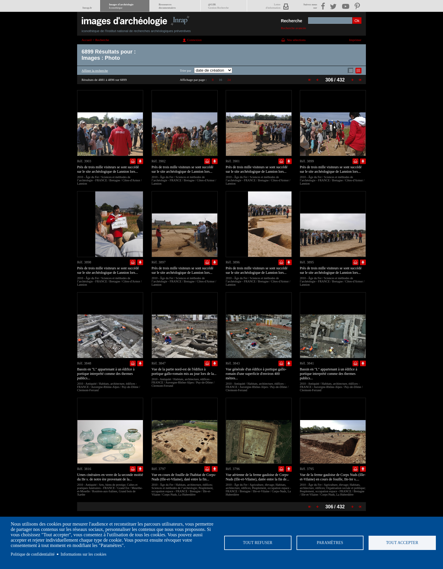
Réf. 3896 (233, 262)
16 (220, 79)
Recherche (291, 20)
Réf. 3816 (84, 469)
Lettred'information (273, 6)
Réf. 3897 (159, 262)
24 (229, 79)
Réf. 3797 (159, 469)
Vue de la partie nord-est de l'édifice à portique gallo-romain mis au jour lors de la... (184, 371)
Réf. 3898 (84, 262)
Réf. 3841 (307, 363)
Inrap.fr (87, 7)
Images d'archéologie (121, 6)
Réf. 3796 (233, 469)
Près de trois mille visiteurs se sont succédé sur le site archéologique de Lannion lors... (108, 169)
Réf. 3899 (307, 161)
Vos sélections (296, 40)
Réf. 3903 (84, 161)
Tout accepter (402, 542)
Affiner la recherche (95, 70)
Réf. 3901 (233, 161)
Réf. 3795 (307, 469)
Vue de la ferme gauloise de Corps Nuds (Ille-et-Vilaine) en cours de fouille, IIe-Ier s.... (333, 477)
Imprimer (355, 40)
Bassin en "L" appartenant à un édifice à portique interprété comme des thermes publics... (106, 373)
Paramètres (330, 542)
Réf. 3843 (233, 363)
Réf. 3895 (307, 262)
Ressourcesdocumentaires (167, 6)
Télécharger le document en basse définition (140, 161)
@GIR (218, 6)
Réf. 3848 (84, 363)
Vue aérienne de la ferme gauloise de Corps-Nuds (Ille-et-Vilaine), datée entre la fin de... (257, 477)
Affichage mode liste (358, 70)
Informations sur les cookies (84, 554)
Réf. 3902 (159, 161)
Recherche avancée (293, 28)
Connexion (194, 40)
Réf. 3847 (159, 363)
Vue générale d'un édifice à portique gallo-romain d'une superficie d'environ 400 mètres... (256, 373)
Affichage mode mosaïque (351, 70)
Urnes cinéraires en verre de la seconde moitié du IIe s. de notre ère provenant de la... (110, 477)
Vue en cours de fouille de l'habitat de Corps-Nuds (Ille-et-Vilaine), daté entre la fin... (184, 477)
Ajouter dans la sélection (133, 161)
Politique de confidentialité (32, 554)
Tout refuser (257, 542)
